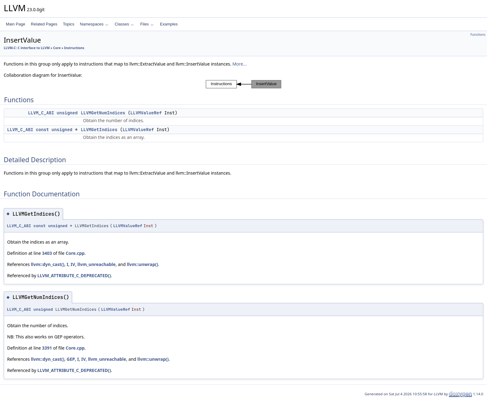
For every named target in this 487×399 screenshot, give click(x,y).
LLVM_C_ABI (41, 113)
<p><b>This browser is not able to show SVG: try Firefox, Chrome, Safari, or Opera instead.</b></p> (243, 84)
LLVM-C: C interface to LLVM (27, 48)
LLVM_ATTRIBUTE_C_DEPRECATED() (74, 275)
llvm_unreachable (96, 264)
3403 (47, 253)
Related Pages (44, 24)
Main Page (15, 24)
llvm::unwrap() (142, 264)
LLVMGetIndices (99, 129)
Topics (68, 24)
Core (57, 48)
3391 (47, 348)
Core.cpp (75, 253)
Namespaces (94, 24)
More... (239, 64)
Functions (477, 34)
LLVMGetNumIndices (103, 113)
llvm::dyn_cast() (47, 264)
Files (146, 24)
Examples (169, 24)
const (42, 129)
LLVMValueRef (146, 113)
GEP (71, 359)
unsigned (67, 113)
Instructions (74, 48)
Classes (124, 24)
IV (73, 264)
